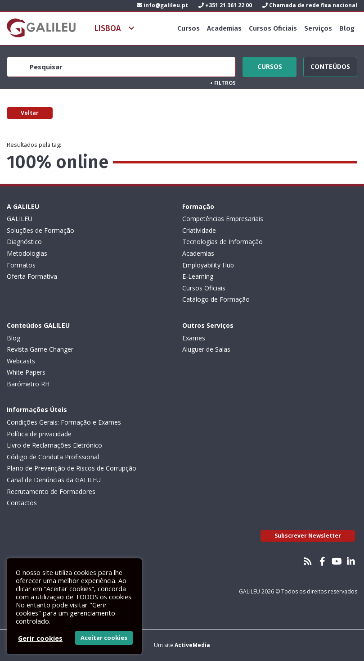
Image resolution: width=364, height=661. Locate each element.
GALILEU (19, 218)
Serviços (318, 28)
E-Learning (197, 276)
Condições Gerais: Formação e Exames (64, 422)
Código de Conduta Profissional (53, 457)
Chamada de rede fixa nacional (309, 5)
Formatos (21, 265)
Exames (193, 338)
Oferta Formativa (32, 276)
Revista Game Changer (40, 349)
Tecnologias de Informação (222, 241)
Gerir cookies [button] (40, 638)
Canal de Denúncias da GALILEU (54, 479)
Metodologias (27, 253)
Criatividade (199, 230)
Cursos (188, 28)
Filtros (223, 82)
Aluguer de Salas (206, 349)
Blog (347, 28)
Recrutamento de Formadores (51, 491)
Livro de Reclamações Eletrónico (54, 445)
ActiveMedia (192, 645)
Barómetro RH (28, 384)
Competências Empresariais (222, 218)
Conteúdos (330, 65)
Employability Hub (208, 265)
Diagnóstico (24, 241)
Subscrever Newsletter (307, 535)
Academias (224, 28)
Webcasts (21, 361)
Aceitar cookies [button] (104, 638)
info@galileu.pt (162, 5)
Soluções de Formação (40, 230)
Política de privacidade (39, 434)
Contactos (22, 502)
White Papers (26, 372)
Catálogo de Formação (216, 299)
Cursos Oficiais (273, 28)
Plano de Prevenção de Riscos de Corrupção (71, 468)
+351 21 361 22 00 (225, 5)
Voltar (30, 113)
